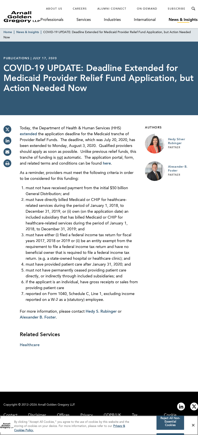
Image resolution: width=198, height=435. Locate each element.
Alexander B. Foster (38, 317)
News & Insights (183, 20)
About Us (54, 9)
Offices (63, 415)
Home (7, 32)
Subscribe (176, 9)
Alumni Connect (111, 9)
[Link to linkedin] (181, 406)
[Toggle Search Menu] (193, 8)
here (107, 163)
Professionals (51, 20)
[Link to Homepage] (21, 17)
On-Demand (147, 9)
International (145, 20)
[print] (7, 163)
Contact (10, 415)
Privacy (86, 415)
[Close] (193, 427)
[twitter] (7, 129)
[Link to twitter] (194, 406)
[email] (7, 152)
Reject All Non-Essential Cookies (170, 423)
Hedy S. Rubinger (101, 312)
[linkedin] (7, 141)
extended (28, 134)
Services (84, 20)
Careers (80, 9)
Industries (112, 20)
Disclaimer (37, 415)
